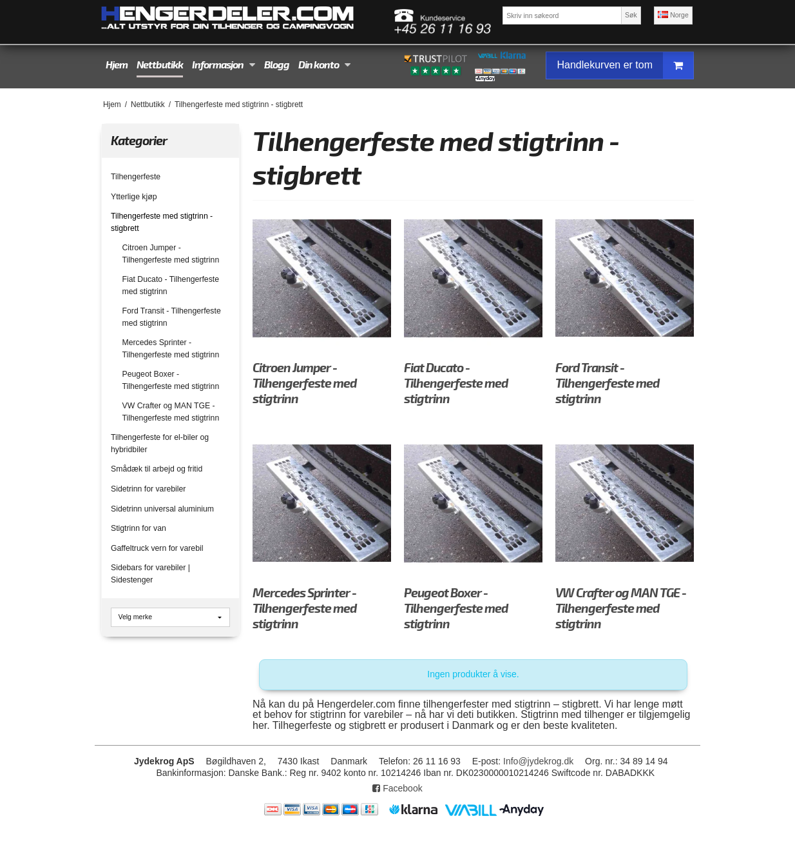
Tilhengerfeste (135, 176)
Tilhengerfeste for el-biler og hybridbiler (160, 443)
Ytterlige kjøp (134, 196)
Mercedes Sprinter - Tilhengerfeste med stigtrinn (171, 348)
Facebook (397, 788)
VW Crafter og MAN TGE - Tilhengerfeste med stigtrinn (171, 411)
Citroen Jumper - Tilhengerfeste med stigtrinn (171, 253)
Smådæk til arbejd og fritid (156, 468)
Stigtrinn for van (138, 528)
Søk (631, 15)
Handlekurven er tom (625, 65)
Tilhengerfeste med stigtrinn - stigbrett (162, 222)
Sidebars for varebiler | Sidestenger (150, 573)
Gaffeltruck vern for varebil (157, 548)
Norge (673, 15)
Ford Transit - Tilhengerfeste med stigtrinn (171, 316)
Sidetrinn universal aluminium (162, 508)
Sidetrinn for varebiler (148, 488)
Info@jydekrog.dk (538, 761)
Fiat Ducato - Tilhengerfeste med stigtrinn (170, 285)
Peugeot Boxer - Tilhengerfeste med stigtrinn (171, 380)
